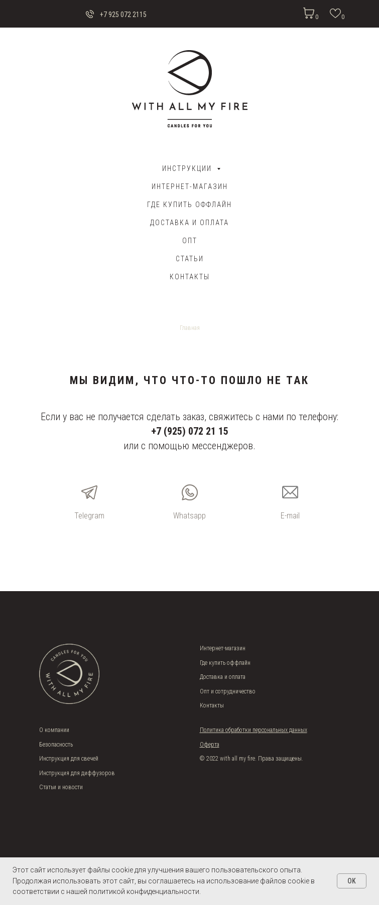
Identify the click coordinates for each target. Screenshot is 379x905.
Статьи (190, 259)
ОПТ (189, 241)
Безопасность (56, 744)
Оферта (209, 744)
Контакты (190, 277)
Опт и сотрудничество (228, 691)
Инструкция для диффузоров (77, 773)
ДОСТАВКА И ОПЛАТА (189, 223)
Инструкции (188, 168)
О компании (54, 730)
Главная (190, 327)
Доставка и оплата (222, 676)
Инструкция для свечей (68, 758)
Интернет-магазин (190, 187)
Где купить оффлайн (189, 205)
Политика (212, 730)
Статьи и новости (61, 787)
